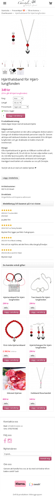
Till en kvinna (33, 10)
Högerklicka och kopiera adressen (16, 197)
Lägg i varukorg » (16, 115)
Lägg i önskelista (10, 178)
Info (6, 307)
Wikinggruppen (35, 494)
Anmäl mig (45, 458)
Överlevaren (6, 13)
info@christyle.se (15, 426)
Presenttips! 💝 (18, 10)
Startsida (5, 10)
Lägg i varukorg (11, 312)
